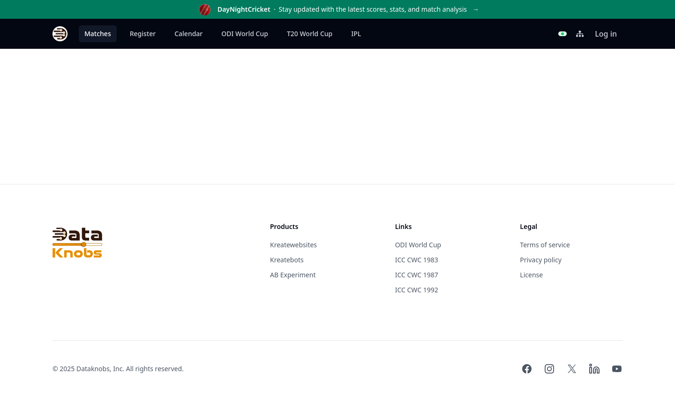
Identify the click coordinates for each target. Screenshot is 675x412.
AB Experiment (292, 274)
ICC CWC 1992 (416, 289)
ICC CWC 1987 (416, 274)
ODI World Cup (244, 33)
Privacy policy (541, 259)
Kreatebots (287, 259)
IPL (356, 33)
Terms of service (545, 244)
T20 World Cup (309, 33)
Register (143, 33)
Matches (97, 33)
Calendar (188, 33)
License (531, 274)
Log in (606, 34)
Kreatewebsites (293, 244)
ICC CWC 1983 (416, 259)
